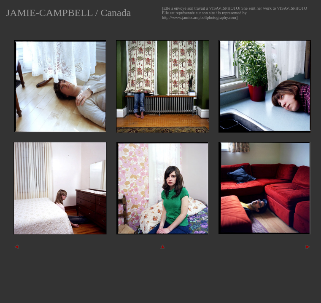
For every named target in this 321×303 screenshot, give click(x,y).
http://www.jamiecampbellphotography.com (199, 17)
